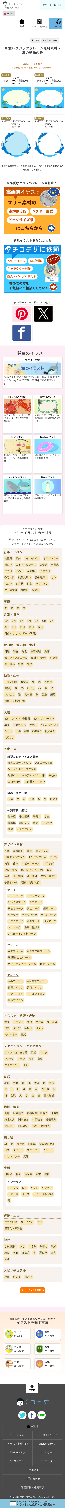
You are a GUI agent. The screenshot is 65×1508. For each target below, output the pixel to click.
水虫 (47, 816)
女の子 (33, 725)
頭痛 (10, 829)
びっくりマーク (17, 902)
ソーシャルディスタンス (22, 769)
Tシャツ (9, 1058)
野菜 (20, 664)
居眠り (44, 1246)
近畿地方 (51, 1119)
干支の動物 (10, 681)
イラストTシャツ (47, 1435)
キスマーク (33, 921)
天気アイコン (34, 987)
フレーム (13, 945)
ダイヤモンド (12, 1065)
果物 (29, 664)
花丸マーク (36, 902)
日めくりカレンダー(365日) (20, 633)
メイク (43, 1052)
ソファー (47, 1187)
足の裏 (54, 799)
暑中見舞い (41, 577)
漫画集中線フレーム (38, 951)
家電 (38, 1174)
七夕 (53, 577)
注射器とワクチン (34, 781)
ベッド (34, 1187)
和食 (15, 651)
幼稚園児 (37, 731)
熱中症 (12, 816)
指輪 (39, 1058)
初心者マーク (15, 908)
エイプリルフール (26, 564)
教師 (15, 1252)
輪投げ (28, 1028)
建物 (47, 1174)
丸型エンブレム (37, 857)
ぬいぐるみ (10, 1034)
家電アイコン (15, 987)
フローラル (10, 869)
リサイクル (27, 1222)
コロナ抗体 (14, 781)
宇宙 (51, 1082)
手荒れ (37, 816)
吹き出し (18, 851)
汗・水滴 (32, 876)
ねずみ (24, 681)
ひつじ (31, 688)
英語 (7, 876)
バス (7, 1150)
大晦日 (24, 590)
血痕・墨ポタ (32, 927)
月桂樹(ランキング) (32, 869)
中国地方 (9, 1125)
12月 (40, 627)
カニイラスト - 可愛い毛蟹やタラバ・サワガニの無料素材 (17, 418)
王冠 (25, 1065)
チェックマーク (36, 895)
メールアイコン (36, 994)
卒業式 (55, 564)
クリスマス (10, 590)
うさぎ (48, 681)
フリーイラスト (52, 5)
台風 (13, 1095)
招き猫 (28, 1276)
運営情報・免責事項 (32, 1487)
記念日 (36, 590)
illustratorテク (17, 1452)
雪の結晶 (49, 1095)
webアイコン (15, 981)
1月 (6, 621)
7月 (52, 621)
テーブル (13, 1187)
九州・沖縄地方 (41, 1125)
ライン (54, 857)
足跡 (7, 851)
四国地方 (23, 1125)
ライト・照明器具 (43, 1194)
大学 (22, 1246)
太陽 (36, 1082)
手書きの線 (10, 882)
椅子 (24, 1187)
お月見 (19, 583)
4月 (29, 621)
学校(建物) (10, 1246)
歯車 (15, 863)
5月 (37, 621)
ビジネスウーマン (44, 718)
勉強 (53, 1252)
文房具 (26, 1252)
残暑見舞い (24, 577)
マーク (11, 890)
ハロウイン (42, 583)
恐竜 (53, 694)
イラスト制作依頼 (40, 23)
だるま (17, 1276)
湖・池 (45, 1089)
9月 (14, 627)
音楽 (7, 1021)
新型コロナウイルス (19, 762)
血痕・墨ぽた (48, 876)
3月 (22, 621)
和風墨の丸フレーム (19, 957)
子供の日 (45, 571)
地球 (7, 1082)
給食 (7, 1252)
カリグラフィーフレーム (22, 963)
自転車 (32, 1143)
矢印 (7, 863)
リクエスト (32, 1470)
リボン (21, 1058)
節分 (18, 558)
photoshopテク (47, 1443)
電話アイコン (15, 1000)
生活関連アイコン (37, 981)
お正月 (8, 558)
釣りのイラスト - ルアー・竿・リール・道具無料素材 (17, 458)
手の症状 (24, 816)
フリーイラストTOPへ (32, 1290)
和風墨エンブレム (14, 857)
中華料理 (36, 651)
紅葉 (29, 583)
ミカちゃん (19, 725)
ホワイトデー (51, 558)
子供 (18, 731)
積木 (7, 1028)
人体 (10, 799)
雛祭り (8, 564)
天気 (15, 1082)
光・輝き (18, 876)
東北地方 (9, 1119)
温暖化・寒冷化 (13, 1228)
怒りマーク (49, 908)
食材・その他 (38, 657)
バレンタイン (32, 558)
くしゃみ (47, 822)
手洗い (53, 775)
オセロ (39, 1021)
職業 (7, 725)
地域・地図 (12, 1107)
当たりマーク (29, 914)
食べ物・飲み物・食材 (19, 645)
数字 (49, 869)
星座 (7, 1276)
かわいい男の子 (50, 725)
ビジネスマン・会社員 (17, 718)
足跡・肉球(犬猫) (30, 882)
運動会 (43, 1252)
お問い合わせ (32, 1478)
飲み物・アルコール (15, 657)
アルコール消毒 (44, 762)
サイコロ (52, 1021)
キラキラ (13, 914)
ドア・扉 (13, 1194)
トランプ (18, 1021)
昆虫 (44, 694)
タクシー (18, 1150)
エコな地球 (10, 1222)
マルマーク (14, 927)
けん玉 (39, 1028)
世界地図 (18, 1113)
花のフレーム (15, 951)
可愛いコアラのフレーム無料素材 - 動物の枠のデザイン (47, 418)
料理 (7, 651)
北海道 (55, 1113)
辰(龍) (7, 688)
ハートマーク (15, 895)
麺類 (47, 651)
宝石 (31, 1058)
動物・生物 (12, 675)
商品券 (28, 1174)
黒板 (53, 1246)
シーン (8, 731)
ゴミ (39, 1222)
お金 (18, 1174)
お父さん (50, 731)
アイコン (13, 975)
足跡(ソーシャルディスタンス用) (27, 775)
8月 (6, 627)
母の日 (8, 571)
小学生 (32, 1246)
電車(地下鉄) (46, 1143)
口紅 (33, 1052)
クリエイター (47, 1461)
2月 (14, 621)
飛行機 (20, 1143)
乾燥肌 (12, 822)
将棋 (29, 1021)
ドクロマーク (15, 921)
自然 (7, 1076)
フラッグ (48, 863)
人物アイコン (15, 994)
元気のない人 (24, 829)
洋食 (24, 651)
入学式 (43, 564)
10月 (22, 627)
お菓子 (54, 657)
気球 (25, 1156)
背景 (29, 851)
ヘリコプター (12, 1156)
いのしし (9, 694)
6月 (44, 621)
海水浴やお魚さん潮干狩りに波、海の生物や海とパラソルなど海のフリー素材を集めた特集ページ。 (32, 380)
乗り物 (8, 1137)
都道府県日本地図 (37, 1113)
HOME (22, 23)
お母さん (9, 737)
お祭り (8, 583)
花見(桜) (31, 571)
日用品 (8, 1174)
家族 (26, 731)
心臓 (31, 799)
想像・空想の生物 (14, 700)
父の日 (19, 571)
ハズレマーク (48, 914)
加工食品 (9, 664)
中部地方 (37, 1119)
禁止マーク (33, 908)
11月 (31, 627)
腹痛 (35, 822)
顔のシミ (24, 822)
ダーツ (17, 1028)
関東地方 (23, 1119)
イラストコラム (18, 1461)
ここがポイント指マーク (22, 933)
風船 (23, 1034)
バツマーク (49, 921)
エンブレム (42, 851)
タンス (26, 1194)
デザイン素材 (13, 844)
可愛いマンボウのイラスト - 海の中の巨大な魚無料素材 (17, 498)
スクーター (33, 1150)
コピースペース (31, 863)
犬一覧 (28, 694)
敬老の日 (9, 577)
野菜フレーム (47, 963)
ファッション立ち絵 (15, 1052)
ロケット (48, 1150)
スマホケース (47, 1452)
